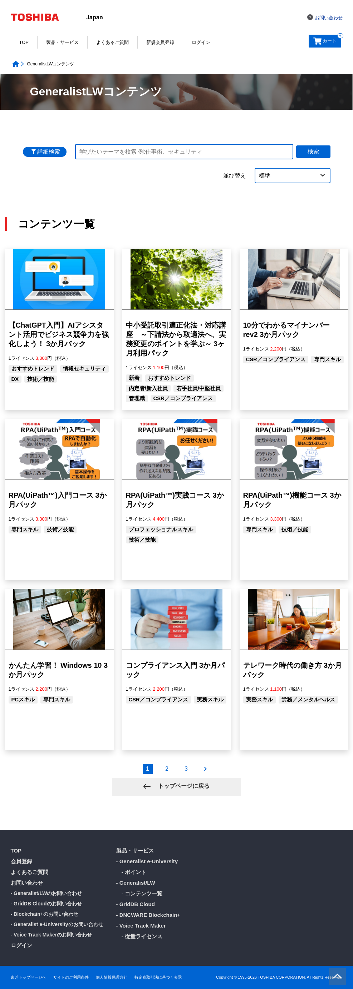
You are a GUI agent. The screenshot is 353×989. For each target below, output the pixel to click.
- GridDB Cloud (135, 904)
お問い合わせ (329, 17)
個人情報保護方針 (111, 977)
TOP (24, 42)
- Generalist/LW (135, 882)
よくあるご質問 (112, 42)
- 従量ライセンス (142, 936)
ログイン (201, 42)
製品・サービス (62, 42)
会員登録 (21, 861)
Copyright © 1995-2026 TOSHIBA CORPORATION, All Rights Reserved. (279, 977)
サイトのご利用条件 (71, 977)
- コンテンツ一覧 (142, 893)
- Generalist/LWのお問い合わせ (46, 893)
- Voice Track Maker (141, 925)
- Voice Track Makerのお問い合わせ (51, 934)
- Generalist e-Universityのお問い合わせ (57, 924)
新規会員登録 (160, 42)
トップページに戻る (182, 786)
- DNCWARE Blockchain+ (148, 915)
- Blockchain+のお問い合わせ (44, 913)
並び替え (234, 176)
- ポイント (134, 872)
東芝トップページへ (28, 977)
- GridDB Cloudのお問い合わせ (46, 903)
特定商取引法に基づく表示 (158, 977)
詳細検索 (48, 152)
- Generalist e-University (147, 861)
